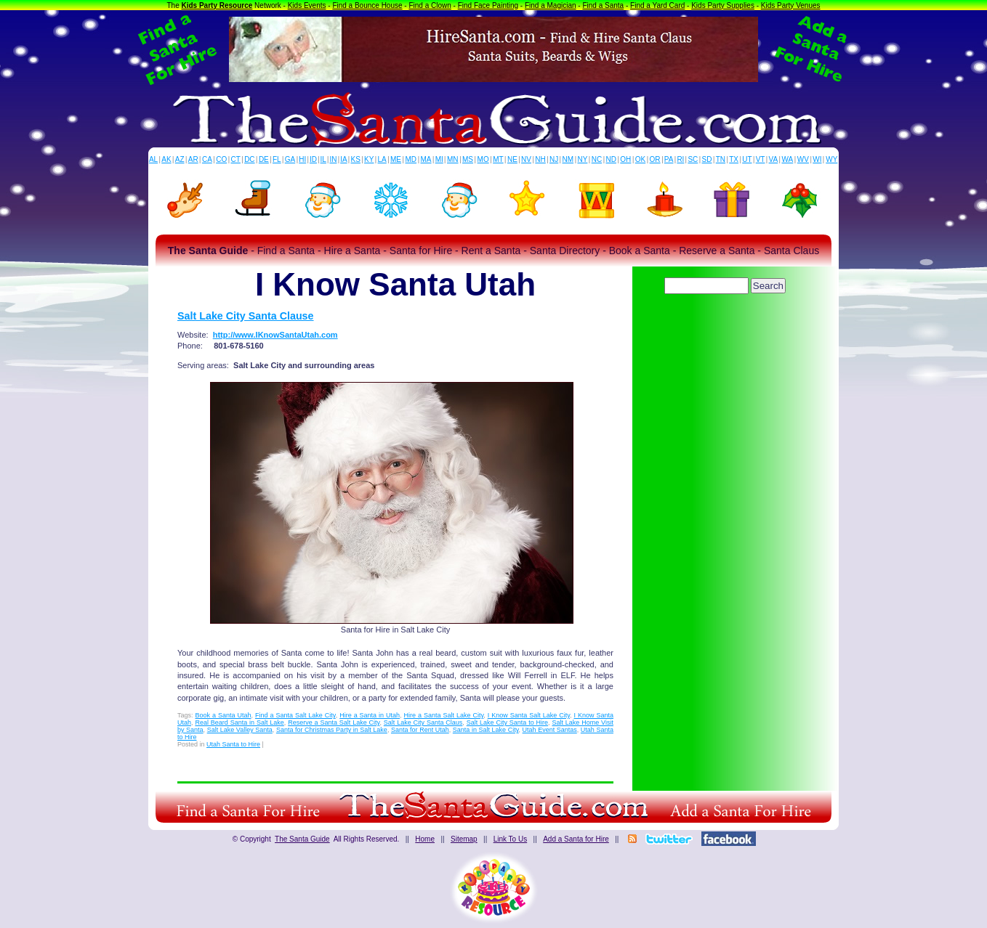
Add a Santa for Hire (576, 839)
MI (439, 159)
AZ (180, 159)
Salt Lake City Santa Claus (423, 722)
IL (323, 159)
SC (693, 159)
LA (382, 159)
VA (773, 159)
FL (277, 159)
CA (207, 159)
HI (302, 159)
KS (355, 159)
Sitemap (464, 839)
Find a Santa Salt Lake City (295, 715)
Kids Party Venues (791, 5)
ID (313, 159)
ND (611, 159)
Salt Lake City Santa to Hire (507, 722)
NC (597, 159)
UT (747, 159)
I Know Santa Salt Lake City (529, 715)
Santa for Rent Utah (420, 729)
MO (483, 159)
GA (290, 159)
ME (395, 159)
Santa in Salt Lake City (486, 729)
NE (512, 159)
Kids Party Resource (217, 5)
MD (411, 159)
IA (343, 159)
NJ (553, 159)
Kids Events (307, 5)
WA (788, 159)
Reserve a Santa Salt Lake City (333, 722)
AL (153, 159)
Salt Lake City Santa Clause (245, 316)
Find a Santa (603, 5)
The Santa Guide (302, 839)
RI (680, 159)
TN (720, 159)
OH (625, 159)
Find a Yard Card (657, 5)
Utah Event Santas (550, 729)
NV (526, 159)
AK (166, 159)
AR (193, 159)
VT (760, 159)
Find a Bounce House (367, 5)
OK (640, 159)
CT (236, 159)
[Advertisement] (726, 337)
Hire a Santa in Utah (369, 715)
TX (733, 159)
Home (425, 839)
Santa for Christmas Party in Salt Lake (331, 729)
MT (498, 159)
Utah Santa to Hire (233, 744)
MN (453, 159)
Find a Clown (429, 5)
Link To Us (511, 839)
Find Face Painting (488, 5)
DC (249, 159)
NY (582, 159)
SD (707, 159)
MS (467, 159)
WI (817, 159)
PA (669, 159)
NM (568, 159)
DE (264, 159)
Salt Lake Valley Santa (240, 729)
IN (333, 159)
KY (369, 159)
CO (221, 159)
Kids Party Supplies (722, 5)
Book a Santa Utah (223, 715)
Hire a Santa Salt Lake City (444, 715)
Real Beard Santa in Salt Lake (239, 722)
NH (540, 159)
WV (803, 159)
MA (426, 159)
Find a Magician (550, 5)
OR (655, 159)
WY (831, 159)
